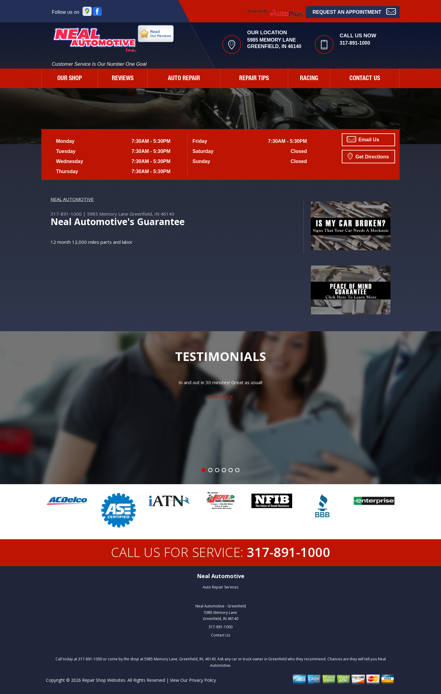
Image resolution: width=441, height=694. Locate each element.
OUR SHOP (69, 79)
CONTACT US (364, 79)
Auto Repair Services (220, 587)
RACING (309, 79)
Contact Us (220, 635)
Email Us (363, 139)
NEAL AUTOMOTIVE (72, 199)
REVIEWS (123, 79)
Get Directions (368, 156)
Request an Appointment (354, 11)
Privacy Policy (202, 680)
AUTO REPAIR (184, 79)
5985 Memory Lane (107, 214)
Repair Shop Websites (103, 680)
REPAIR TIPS (254, 79)
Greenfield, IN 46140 (152, 214)
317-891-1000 (355, 43)
